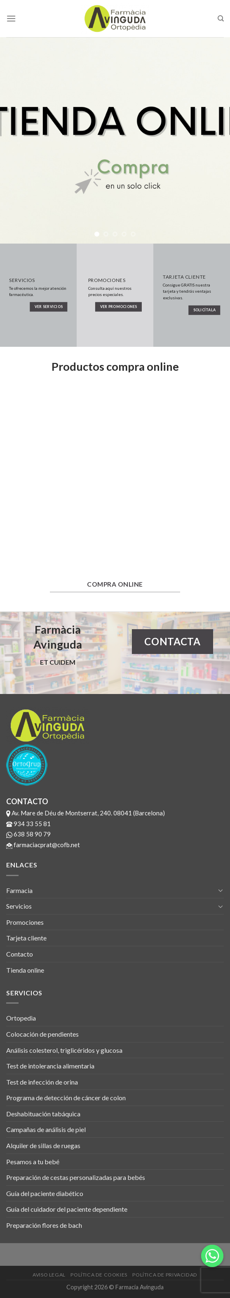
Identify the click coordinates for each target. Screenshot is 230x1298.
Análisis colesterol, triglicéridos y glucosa (64, 1050)
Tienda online (25, 970)
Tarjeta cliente (26, 938)
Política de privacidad (164, 1275)
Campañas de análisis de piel (46, 1129)
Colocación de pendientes (42, 1034)
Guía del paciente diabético (44, 1193)
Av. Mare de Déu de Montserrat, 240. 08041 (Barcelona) (85, 813)
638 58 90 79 (28, 834)
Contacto (19, 954)
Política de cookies (98, 1275)
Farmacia (19, 890)
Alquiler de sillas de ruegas (43, 1145)
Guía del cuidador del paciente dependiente (66, 1209)
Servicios (19, 906)
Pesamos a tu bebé (32, 1161)
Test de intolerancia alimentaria (50, 1066)
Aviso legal (49, 1275)
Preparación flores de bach (44, 1225)
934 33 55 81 (28, 823)
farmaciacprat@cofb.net (43, 844)
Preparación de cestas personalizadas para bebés (75, 1177)
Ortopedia (21, 1018)
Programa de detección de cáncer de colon (66, 1097)
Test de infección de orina (42, 1082)
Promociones (25, 922)
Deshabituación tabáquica (43, 1114)
